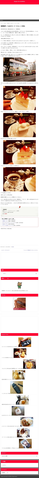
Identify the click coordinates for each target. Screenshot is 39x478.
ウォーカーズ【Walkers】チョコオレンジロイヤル (30, 250)
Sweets (13, 246)
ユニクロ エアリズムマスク (5, 250)
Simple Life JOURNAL (19, 1)
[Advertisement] (19, 12)
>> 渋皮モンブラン (5, 221)
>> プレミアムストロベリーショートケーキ (9, 222)
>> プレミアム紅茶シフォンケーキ (7, 225)
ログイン (4, 465)
